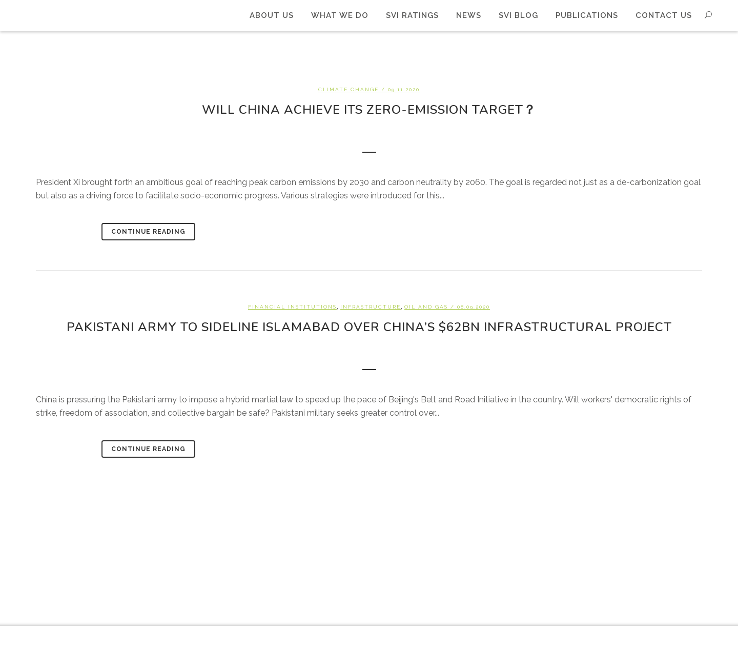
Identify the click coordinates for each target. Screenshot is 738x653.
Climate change (348, 89)
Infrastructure (370, 307)
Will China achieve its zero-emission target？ (369, 109)
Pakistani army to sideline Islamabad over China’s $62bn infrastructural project (369, 327)
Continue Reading (148, 231)
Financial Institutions (292, 307)
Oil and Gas (426, 307)
